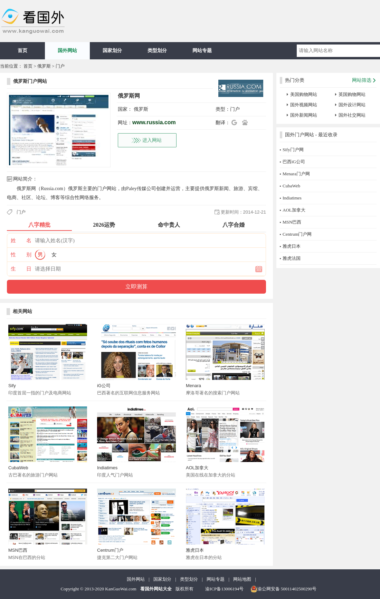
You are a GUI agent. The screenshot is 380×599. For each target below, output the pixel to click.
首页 (22, 50)
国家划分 (112, 50)
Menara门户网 (296, 173)
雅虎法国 (292, 258)
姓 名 (21, 240)
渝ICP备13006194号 (224, 588)
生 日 (21, 269)
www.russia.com (154, 122)
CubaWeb (18, 467)
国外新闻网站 (303, 115)
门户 (60, 66)
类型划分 (157, 50)
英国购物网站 (352, 94)
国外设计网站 (352, 104)
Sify (12, 385)
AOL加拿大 (197, 467)
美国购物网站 (303, 94)
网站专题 (202, 50)
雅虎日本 (195, 550)
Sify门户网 (293, 149)
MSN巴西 (17, 550)
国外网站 (67, 50)
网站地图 (242, 579)
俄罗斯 (44, 66)
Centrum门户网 (297, 234)
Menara (193, 385)
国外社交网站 (352, 115)
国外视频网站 (303, 104)
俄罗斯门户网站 (30, 81)
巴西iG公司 (294, 161)
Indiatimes (107, 467)
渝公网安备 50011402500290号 (283, 589)
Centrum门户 (110, 550)
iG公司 (104, 385)
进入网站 (152, 140)
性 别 (21, 254)
